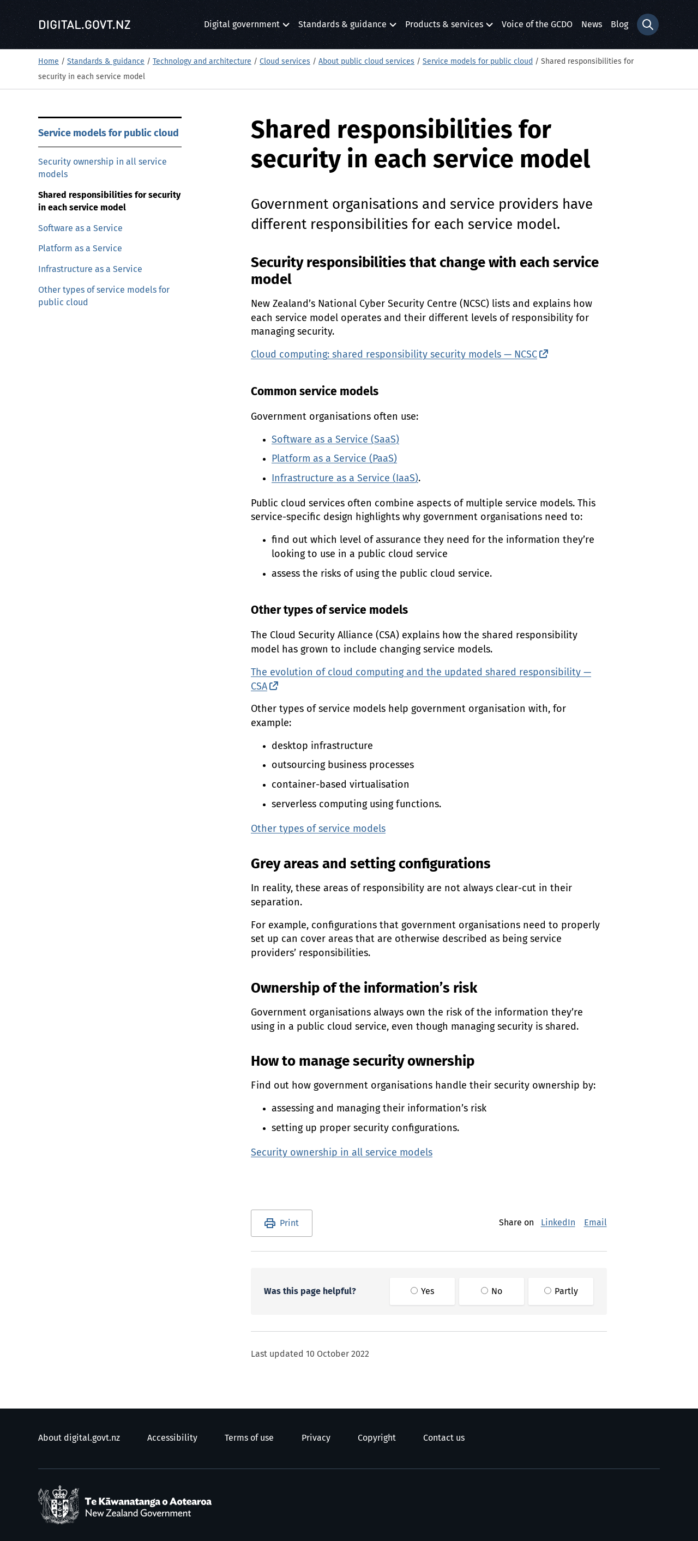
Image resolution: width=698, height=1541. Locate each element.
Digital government (242, 27)
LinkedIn (558, 1222)
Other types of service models (318, 829)
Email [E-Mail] (595, 1222)
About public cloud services (366, 61)
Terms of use (249, 1438)
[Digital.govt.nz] (84, 24)
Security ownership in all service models (102, 168)
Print (289, 1223)
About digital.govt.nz (79, 1438)
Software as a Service (80, 228)
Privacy (316, 1438)
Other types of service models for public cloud (104, 296)
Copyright (377, 1438)
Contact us (444, 1438)
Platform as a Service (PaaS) (334, 459)
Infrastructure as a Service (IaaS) (345, 479)
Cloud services (285, 61)
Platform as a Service (80, 248)
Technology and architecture (202, 61)
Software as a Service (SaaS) (335, 440)
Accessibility (172, 1438)
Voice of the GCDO (537, 24)
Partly (561, 1291)
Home (48, 61)
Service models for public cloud (478, 61)
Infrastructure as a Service (90, 269)
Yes (422, 1291)
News (591, 24)
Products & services (444, 27)
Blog (619, 24)
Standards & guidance (342, 27)
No (491, 1291)
